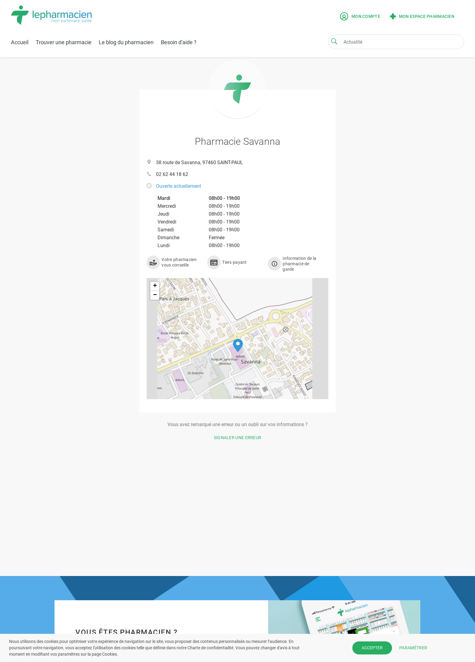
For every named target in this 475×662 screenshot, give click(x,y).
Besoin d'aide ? (179, 42)
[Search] (334, 41)
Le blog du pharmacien (126, 42)
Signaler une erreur (237, 437)
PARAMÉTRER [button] (413, 647)
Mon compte (360, 16)
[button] (238, 346)
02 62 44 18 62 (172, 174)
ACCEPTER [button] (372, 647)
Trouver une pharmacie (63, 42)
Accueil (19, 42)
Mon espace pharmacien (422, 16)
